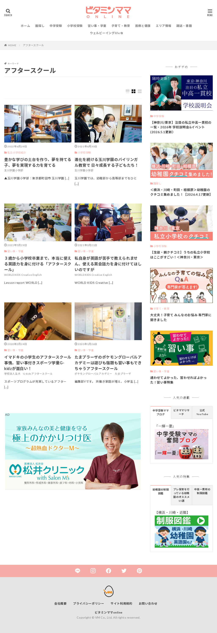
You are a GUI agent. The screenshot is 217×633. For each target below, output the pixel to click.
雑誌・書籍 (184, 26)
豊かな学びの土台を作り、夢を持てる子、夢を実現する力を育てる (37, 162)
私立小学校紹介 (16, 152)
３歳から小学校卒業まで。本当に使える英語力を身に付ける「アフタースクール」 (37, 264)
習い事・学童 (97, 26)
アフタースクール (33, 45)
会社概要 (60, 603)
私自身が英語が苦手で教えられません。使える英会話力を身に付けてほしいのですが (108, 264)
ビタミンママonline (108, 612)
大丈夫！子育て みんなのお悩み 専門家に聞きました (181, 317)
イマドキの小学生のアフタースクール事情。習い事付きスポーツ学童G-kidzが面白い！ (37, 363)
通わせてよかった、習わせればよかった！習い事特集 (178, 380)
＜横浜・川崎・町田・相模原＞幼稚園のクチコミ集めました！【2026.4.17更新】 (181, 192)
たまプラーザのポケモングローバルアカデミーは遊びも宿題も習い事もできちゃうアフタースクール (108, 363)
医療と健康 (143, 26)
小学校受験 (75, 26)
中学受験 (56, 26)
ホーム (25, 26)
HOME (12, 45)
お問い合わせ (148, 603)
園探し (40, 26)
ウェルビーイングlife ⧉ (106, 33)
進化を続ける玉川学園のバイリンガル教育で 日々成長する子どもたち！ (107, 162)
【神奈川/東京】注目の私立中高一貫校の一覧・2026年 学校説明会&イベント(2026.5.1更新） (180, 127)
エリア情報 (163, 26)
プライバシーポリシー (88, 603)
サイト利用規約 (121, 603)
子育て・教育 (120, 26)
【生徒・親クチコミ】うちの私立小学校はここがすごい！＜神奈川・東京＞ (180, 254)
